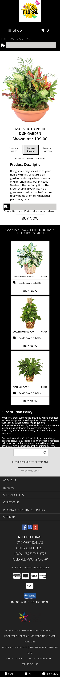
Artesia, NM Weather (15, 647)
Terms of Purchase (40, 658)
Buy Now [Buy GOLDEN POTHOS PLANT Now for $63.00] (30, 346)
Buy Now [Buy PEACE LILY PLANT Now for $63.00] (30, 401)
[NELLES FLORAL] (30, 21)
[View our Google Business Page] (30, 528)
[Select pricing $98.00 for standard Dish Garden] (14, 149)
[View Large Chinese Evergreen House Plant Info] (30, 258)
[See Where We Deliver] (30, 471)
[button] (30, 596)
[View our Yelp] (35, 528)
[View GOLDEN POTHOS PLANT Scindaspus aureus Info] (30, 313)
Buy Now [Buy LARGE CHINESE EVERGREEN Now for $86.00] (30, 290)
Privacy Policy (15, 658)
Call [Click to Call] (10, 674)
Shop (15, 30)
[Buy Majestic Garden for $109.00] (30, 218)
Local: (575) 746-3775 (30, 554)
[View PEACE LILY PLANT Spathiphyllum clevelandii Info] (30, 369)
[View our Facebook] (24, 528)
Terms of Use (30, 664)
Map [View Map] (30, 674)
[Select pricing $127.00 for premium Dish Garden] (47, 149)
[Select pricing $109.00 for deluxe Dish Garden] (30, 149)
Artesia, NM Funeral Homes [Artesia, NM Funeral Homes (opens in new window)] (21, 630)
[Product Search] (30, 452)
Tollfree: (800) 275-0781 (30, 559)
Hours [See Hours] (50, 674)
